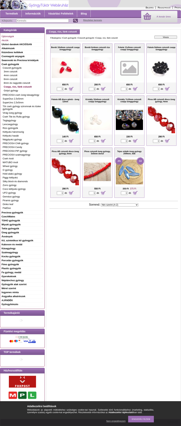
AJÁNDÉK (7, 300)
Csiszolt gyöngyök (86, 38)
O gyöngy (8, 170)
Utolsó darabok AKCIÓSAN (17, 44)
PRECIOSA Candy (12, 147)
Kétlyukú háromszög (13, 132)
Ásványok (7, 236)
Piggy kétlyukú (10, 177)
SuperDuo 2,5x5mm (13, 98)
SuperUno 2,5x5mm (13, 102)
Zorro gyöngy (10, 185)
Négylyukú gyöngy (12, 139)
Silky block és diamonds (15, 181)
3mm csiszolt (10, 71)
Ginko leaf (8, 204)
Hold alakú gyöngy (12, 173)
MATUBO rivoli (10, 162)
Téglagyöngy (9, 120)
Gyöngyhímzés (10, 304)
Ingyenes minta (10, 292)
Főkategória (55, 38)
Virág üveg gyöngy (12, 112)
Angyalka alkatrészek (14, 296)
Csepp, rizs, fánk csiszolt (18, 86)
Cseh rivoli (8, 158)
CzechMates (8, 216)
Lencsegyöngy (10, 124)
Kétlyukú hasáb (11, 135)
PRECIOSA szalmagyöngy (16, 154)
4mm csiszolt (10, 75)
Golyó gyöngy (11, 90)
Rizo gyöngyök (10, 128)
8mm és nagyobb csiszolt (17, 83)
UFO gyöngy (9, 192)
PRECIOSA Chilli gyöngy (16, 143)
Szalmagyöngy (10, 252)
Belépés (150, 7)
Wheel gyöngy (10, 166)
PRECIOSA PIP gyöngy (15, 151)
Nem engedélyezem (116, 421)
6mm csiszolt (10, 79)
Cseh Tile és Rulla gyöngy (16, 116)
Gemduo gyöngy (11, 196)
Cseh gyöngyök (69, 38)
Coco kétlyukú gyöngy (14, 189)
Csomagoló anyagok (13, 56)
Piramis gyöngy (11, 200)
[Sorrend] (119, 204)
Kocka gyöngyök (11, 256)
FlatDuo (7, 208)
